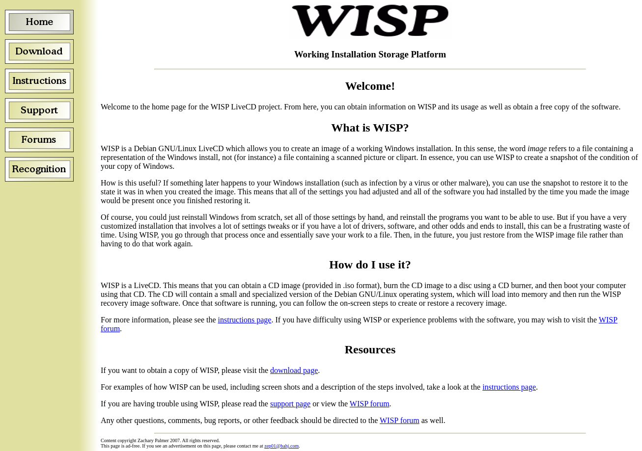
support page (290, 403)
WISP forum (370, 403)
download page (294, 370)
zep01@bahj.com (281, 446)
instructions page (245, 320)
